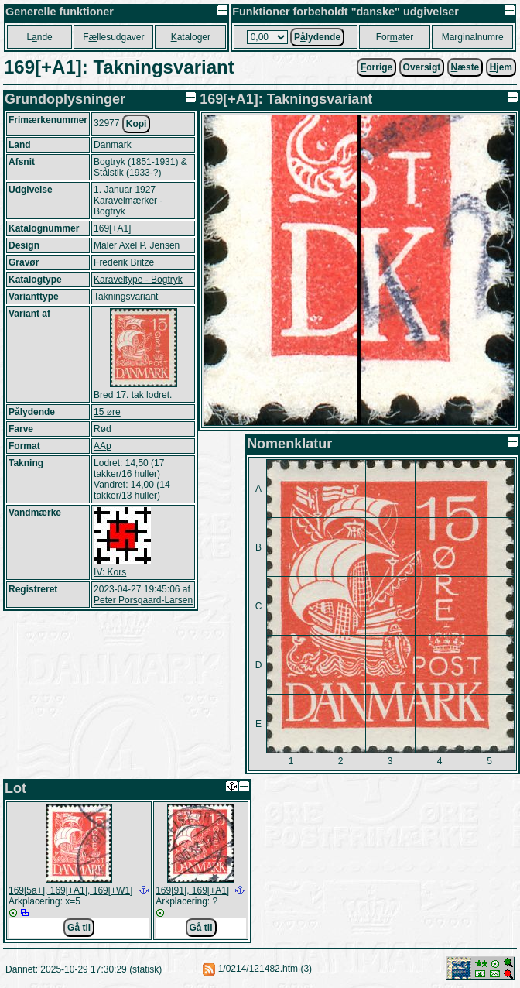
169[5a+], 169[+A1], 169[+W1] (70, 890)
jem (501, 67)
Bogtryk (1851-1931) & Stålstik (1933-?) (140, 167)
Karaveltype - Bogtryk (138, 279)
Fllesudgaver (113, 37)
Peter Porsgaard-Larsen (143, 600)
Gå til (79, 927)
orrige (376, 67)
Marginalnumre (473, 37)
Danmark (113, 144)
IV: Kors (110, 572)
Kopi (136, 123)
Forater (395, 37)
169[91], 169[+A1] (192, 890)
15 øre (107, 412)
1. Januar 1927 (125, 189)
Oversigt (422, 67)
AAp (102, 446)
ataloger (190, 37)
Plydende (317, 37)
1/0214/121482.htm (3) (265, 968)
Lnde (39, 37)
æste (465, 67)
